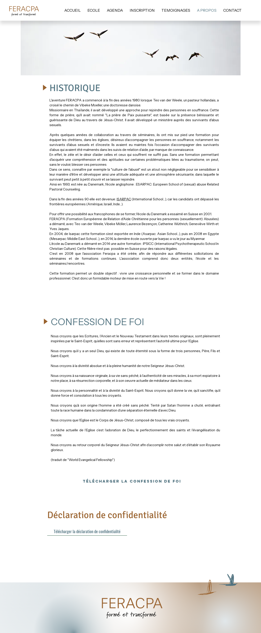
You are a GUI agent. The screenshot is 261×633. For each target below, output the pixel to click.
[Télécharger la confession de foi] (132, 481)
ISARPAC (124, 199)
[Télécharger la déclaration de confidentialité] (87, 531)
